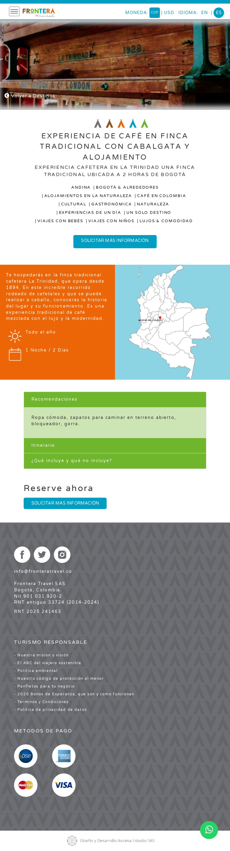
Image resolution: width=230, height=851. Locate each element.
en (204, 12)
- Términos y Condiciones (41, 702)
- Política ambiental (36, 671)
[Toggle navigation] (14, 11)
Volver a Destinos (29, 96)
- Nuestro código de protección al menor (59, 678)
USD (169, 12)
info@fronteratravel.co (43, 571)
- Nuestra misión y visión (41, 655)
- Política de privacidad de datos (50, 710)
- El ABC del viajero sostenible (47, 663)
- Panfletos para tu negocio (44, 686)
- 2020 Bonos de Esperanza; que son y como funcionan (74, 694)
